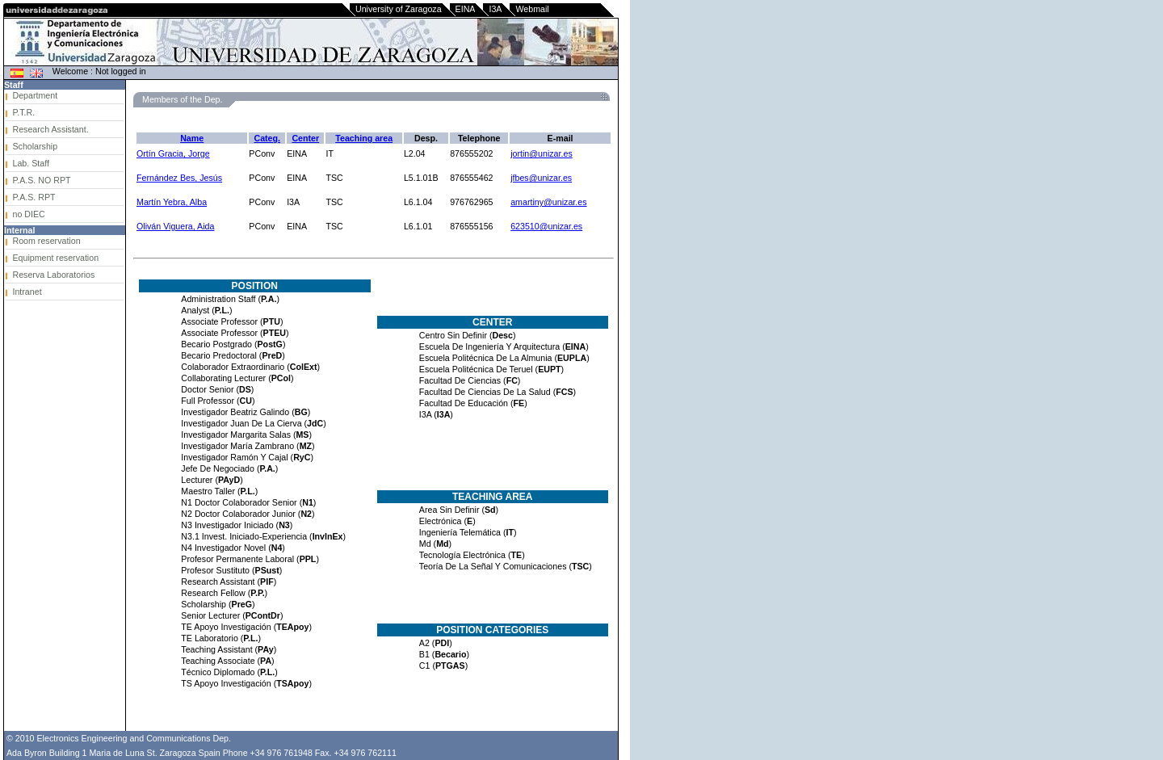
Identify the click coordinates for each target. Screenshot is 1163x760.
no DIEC (28, 214)
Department (34, 95)
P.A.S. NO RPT (41, 180)
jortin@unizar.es (541, 153)
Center (305, 138)
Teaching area (364, 138)
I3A (495, 9)
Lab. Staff (30, 163)
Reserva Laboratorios (53, 274)
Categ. (267, 138)
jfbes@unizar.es (541, 178)
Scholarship (34, 146)
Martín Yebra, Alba (171, 202)
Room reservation (46, 241)
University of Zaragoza (398, 9)
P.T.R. (23, 112)
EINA (466, 9)
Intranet (26, 291)
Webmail (531, 9)
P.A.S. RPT (33, 197)
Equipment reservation (55, 257)
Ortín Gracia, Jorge (173, 153)
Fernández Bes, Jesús (179, 178)
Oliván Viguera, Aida (175, 226)
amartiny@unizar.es (548, 202)
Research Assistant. (50, 129)
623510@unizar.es (546, 226)
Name (192, 138)
